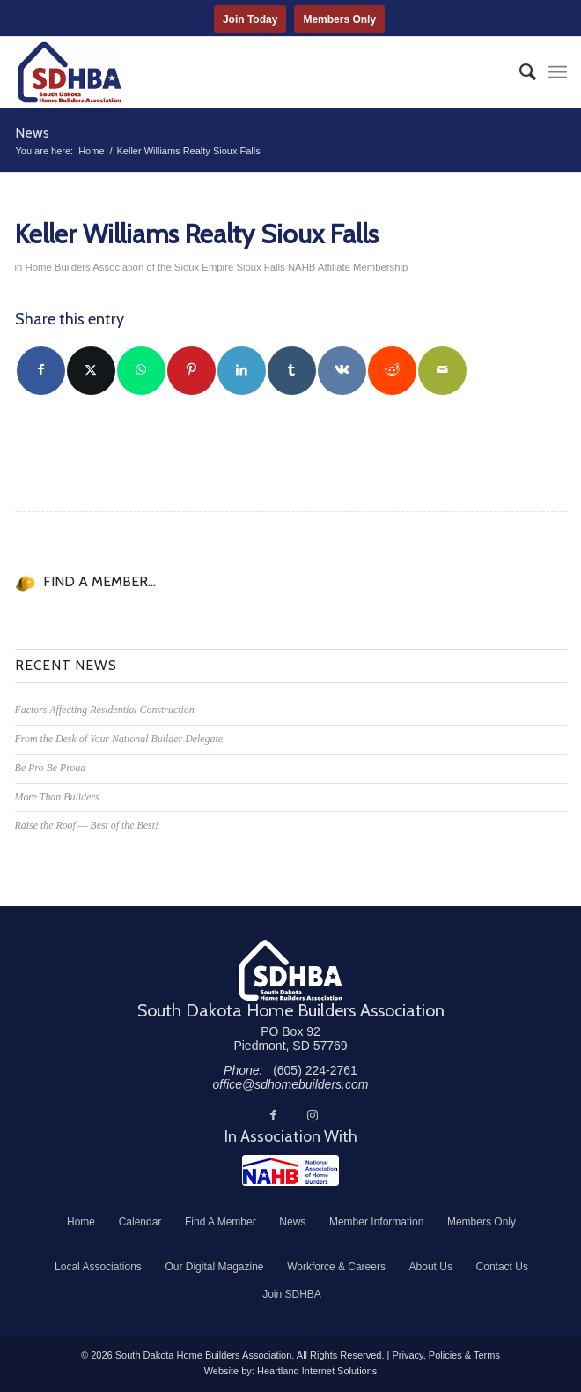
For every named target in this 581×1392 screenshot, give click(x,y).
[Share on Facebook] (41, 370)
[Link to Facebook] (274, 1115)
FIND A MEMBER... (99, 581)
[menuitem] (519, 72)
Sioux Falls (260, 267)
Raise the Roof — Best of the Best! (86, 825)
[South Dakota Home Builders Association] (236, 72)
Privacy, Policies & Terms (445, 1355)
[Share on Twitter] (91, 370)
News (32, 132)
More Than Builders (57, 797)
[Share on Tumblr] (292, 370)
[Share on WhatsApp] (141, 370)
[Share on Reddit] (392, 370)
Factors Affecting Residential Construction (105, 709)
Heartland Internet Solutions (317, 1371)
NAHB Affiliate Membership (348, 267)
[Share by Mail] (442, 370)
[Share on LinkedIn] (241, 370)
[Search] (519, 72)
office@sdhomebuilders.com (291, 1084)
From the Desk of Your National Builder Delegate (119, 739)
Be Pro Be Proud (50, 768)
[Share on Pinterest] (191, 370)
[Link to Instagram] (312, 1115)
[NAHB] (290, 1170)
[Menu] (557, 72)
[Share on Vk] (342, 370)
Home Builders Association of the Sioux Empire (129, 267)
